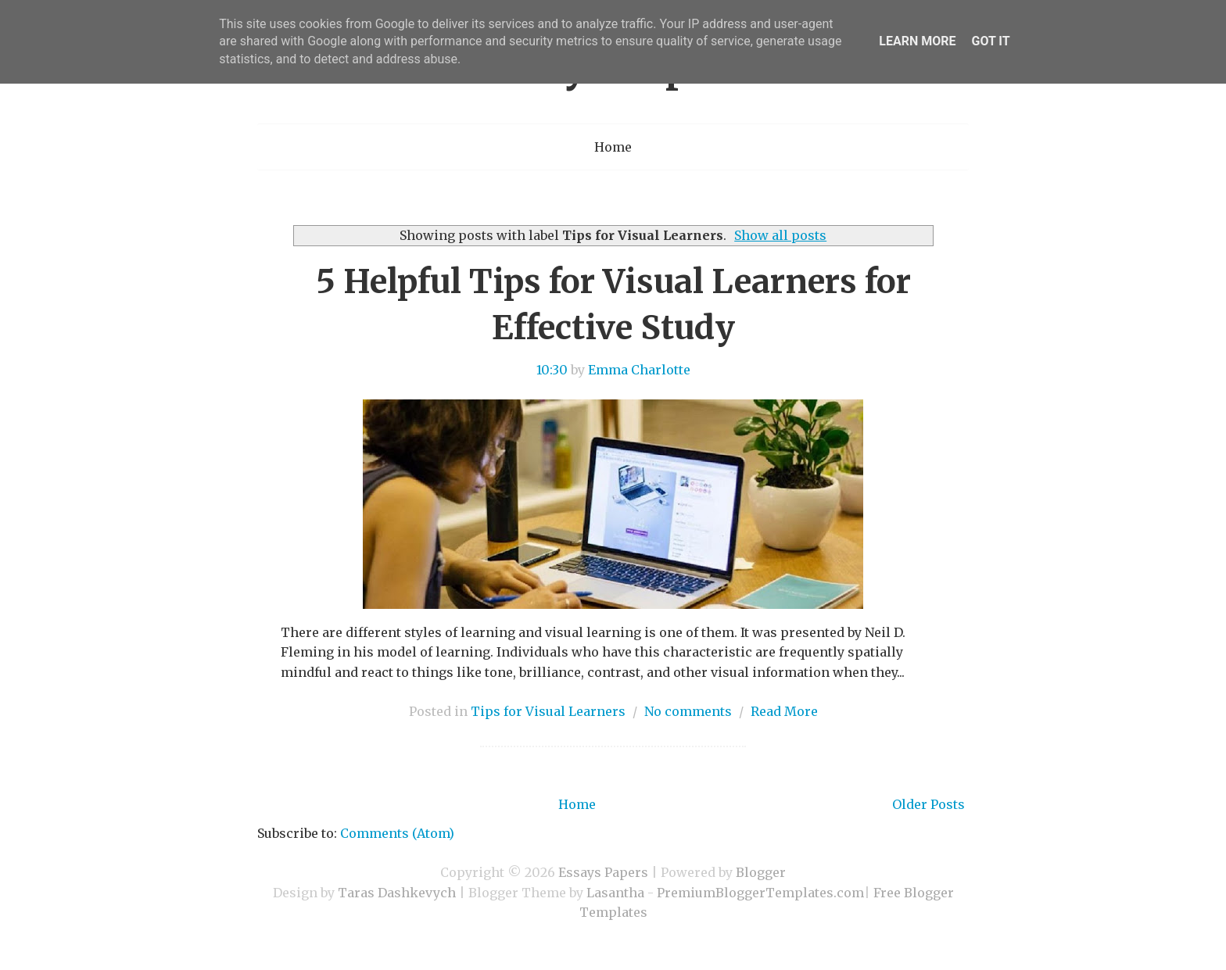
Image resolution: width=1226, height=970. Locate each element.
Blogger (761, 872)
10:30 (552, 370)
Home (613, 147)
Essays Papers (603, 872)
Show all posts (780, 235)
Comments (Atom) (397, 833)
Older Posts (928, 804)
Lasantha (615, 892)
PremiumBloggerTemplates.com (760, 892)
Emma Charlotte (639, 370)
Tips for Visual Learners (548, 711)
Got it (990, 41)
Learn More (917, 41)
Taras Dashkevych (397, 892)
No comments (688, 711)
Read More (784, 711)
